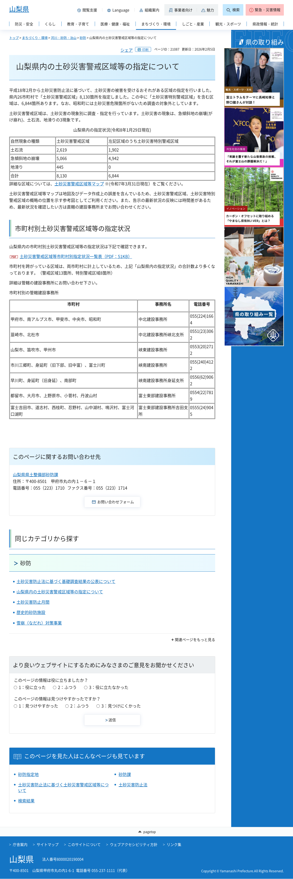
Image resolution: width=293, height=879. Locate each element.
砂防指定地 (28, 774)
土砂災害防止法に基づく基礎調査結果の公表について (65, 581)
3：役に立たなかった (108, 687)
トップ (14, 37)
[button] (88, 10)
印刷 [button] (145, 49)
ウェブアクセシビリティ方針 (133, 844)
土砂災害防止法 (133, 785)
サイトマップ (48, 844)
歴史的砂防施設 (30, 612)
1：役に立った (32, 687)
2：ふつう (67, 687)
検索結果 (26, 801)
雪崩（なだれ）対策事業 (39, 623)
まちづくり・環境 (35, 37)
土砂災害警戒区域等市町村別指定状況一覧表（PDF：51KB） (76, 256)
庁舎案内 (20, 844)
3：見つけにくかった (121, 706)
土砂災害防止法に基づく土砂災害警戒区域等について (63, 787)
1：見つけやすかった (38, 706)
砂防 (83, 37)
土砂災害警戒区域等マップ (79, 184)
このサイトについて (84, 844)
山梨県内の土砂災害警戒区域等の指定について (59, 592)
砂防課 (125, 774)
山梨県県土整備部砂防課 (35, 474)
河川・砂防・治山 (63, 37)
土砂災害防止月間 (32, 602)
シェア (126, 50)
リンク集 (174, 844)
